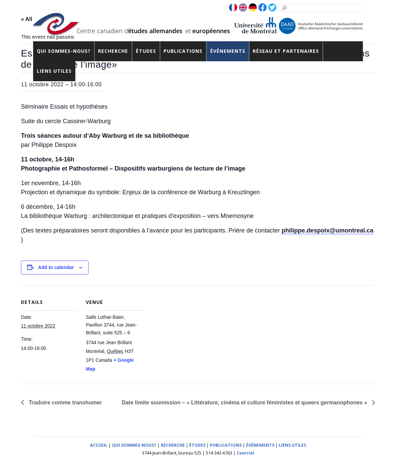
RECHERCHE (173, 445)
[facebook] (262, 7)
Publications (183, 51)
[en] (243, 7)
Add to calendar (56, 267)
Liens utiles (54, 71)
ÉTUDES (197, 445)
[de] (253, 7)
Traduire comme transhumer (64, 402)
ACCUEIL (98, 445)
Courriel (245, 453)
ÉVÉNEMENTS (260, 445)
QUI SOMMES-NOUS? (134, 445)
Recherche (113, 51)
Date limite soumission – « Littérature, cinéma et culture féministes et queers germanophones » (245, 402)
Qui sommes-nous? (64, 51)
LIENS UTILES (292, 445)
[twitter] (272, 7)
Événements (227, 51)
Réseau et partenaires (286, 51)
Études (146, 51)
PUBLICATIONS (226, 445)
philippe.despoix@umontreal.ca (327, 230)
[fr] (233, 7)
